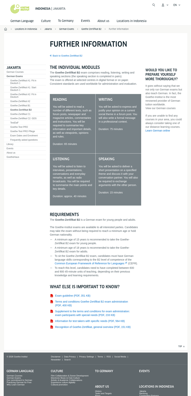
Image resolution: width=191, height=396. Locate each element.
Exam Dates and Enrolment (24, 135)
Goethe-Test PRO (19, 127)
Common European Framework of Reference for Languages (89, 263)
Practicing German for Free (19, 382)
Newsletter (56, 360)
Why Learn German (16, 385)
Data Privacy (70, 357)
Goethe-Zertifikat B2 (21, 110)
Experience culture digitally (63, 382)
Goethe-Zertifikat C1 (20, 114)
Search (67, 360)
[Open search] (153, 5)
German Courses (15, 72)
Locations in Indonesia (131, 21)
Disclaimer (55, 357)
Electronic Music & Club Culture (65, 378)
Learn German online (157, 130)
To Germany (104, 371)
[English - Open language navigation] (177, 5)
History (98, 391)
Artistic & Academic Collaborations (66, 380)
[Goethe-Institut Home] (19, 8)
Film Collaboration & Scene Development (69, 376)
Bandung (143, 393)
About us (103, 21)
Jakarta (14, 68)
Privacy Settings (86, 357)
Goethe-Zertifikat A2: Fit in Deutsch (23, 95)
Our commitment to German (19, 380)
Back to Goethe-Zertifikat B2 (67, 55)
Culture (46, 21)
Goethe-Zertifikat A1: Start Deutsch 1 (23, 88)
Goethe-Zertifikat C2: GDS (23, 118)
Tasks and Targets (103, 393)
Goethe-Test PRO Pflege (22, 131)
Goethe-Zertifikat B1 (20, 105)
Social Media (120, 357)
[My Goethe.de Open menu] (165, 5)
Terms (100, 357)
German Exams (15, 76)
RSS (109, 357)
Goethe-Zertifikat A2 (20, 101)
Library (10, 144)
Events (10, 148)
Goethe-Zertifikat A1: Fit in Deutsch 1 (23, 81)
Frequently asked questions (24, 140)
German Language (22, 21)
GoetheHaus (13, 157)
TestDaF (14, 122)
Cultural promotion (59, 385)
